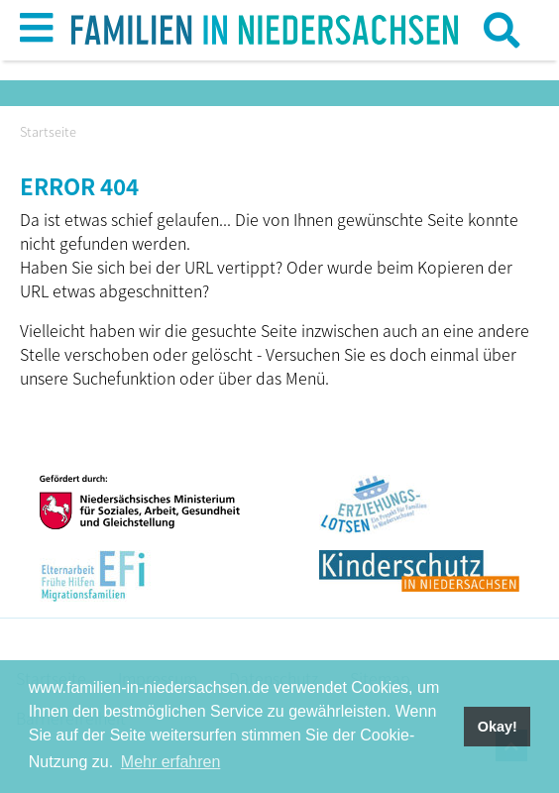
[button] (36, 35)
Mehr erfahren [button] (171, 761)
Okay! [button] (497, 727)
